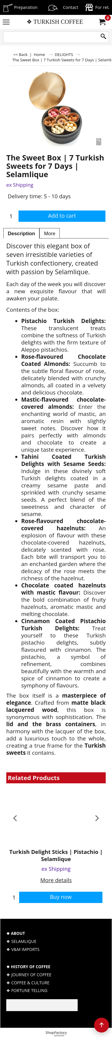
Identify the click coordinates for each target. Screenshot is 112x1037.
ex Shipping (19, 184)
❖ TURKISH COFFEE (55, 21)
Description (21, 233)
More (49, 233)
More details (56, 880)
